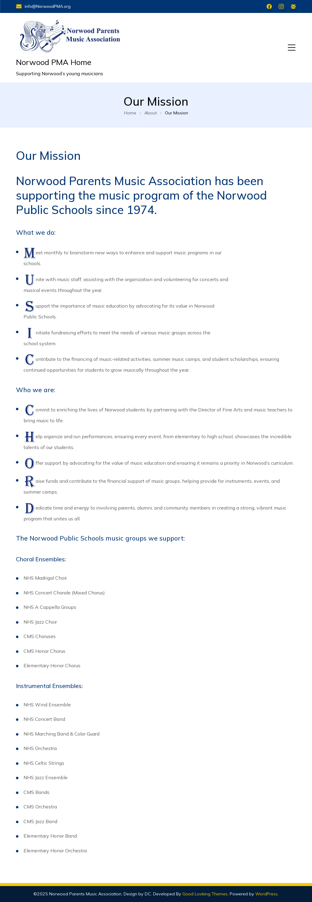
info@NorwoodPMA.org (43, 6)
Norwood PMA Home (53, 62)
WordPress (266, 894)
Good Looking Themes (205, 894)
